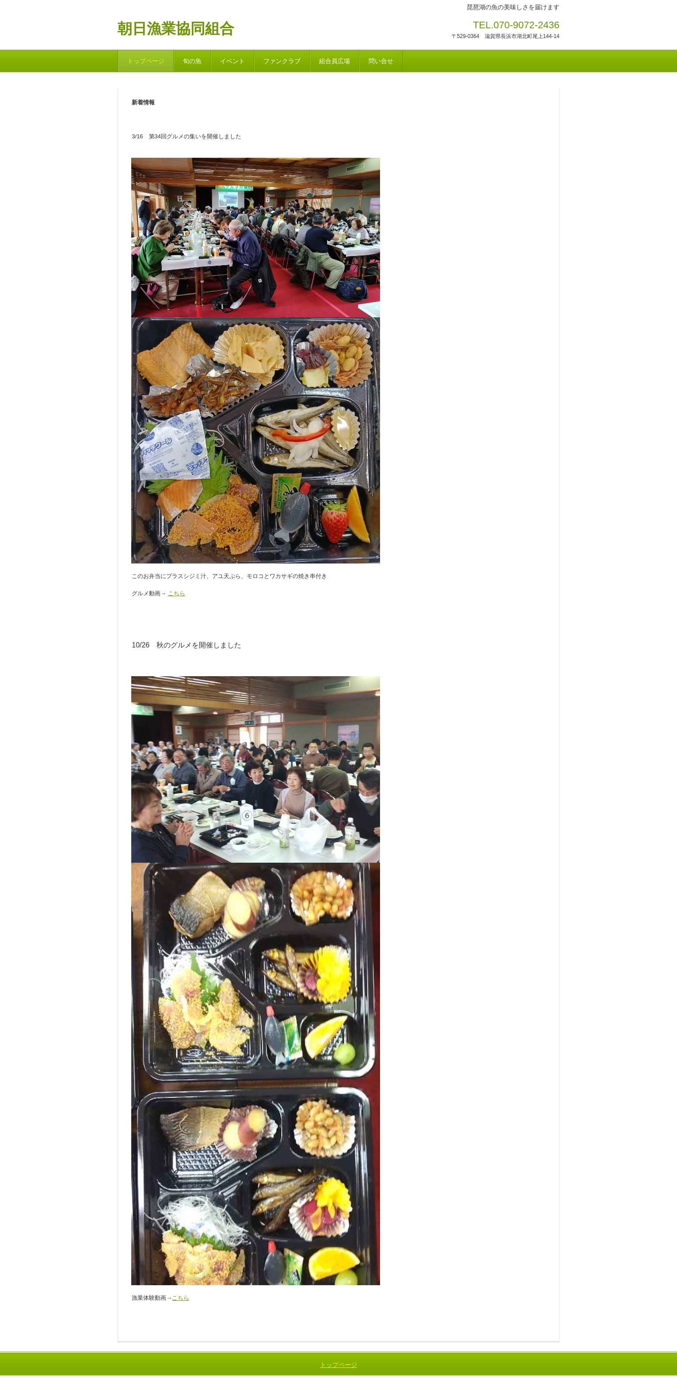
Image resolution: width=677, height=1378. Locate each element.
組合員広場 (334, 61)
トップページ (145, 61)
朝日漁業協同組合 (176, 28)
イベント (232, 61)
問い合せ (381, 61)
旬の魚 (192, 61)
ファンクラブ (281, 61)
